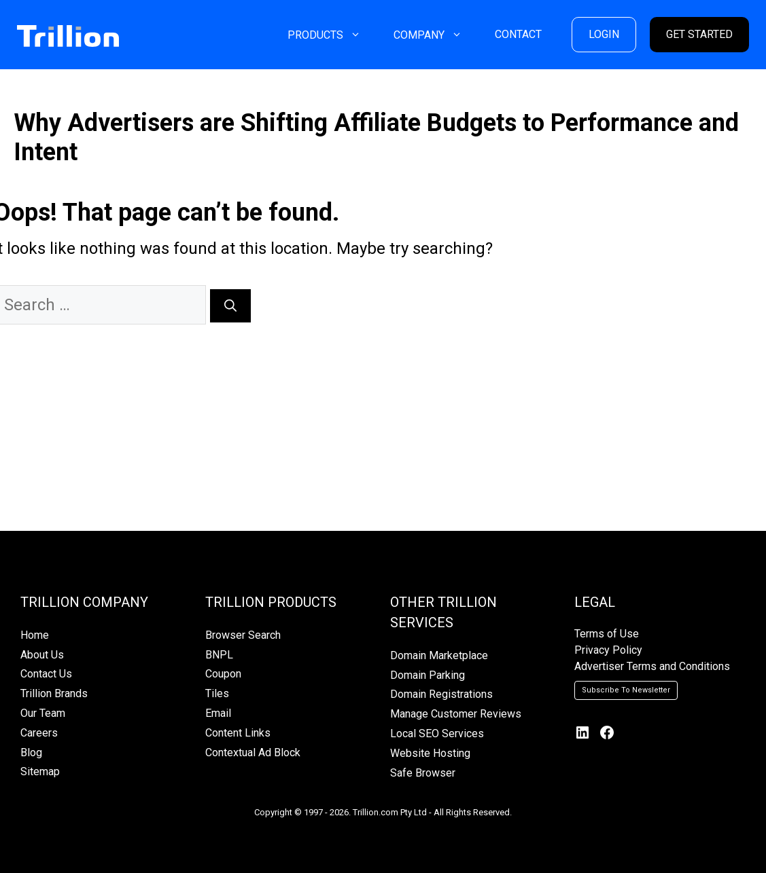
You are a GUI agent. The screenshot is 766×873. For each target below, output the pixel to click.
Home (34, 635)
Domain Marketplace (439, 655)
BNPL (219, 654)
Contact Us (46, 673)
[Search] (230, 305)
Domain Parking (427, 675)
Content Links (238, 732)
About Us (42, 654)
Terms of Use (606, 633)
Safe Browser (422, 772)
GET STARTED (699, 34)
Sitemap (40, 771)
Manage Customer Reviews (455, 713)
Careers (39, 732)
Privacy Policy (608, 650)
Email (218, 713)
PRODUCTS (332, 35)
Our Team (42, 713)
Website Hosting (430, 753)
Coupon (223, 673)
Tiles (217, 693)
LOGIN (604, 34)
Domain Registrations (441, 694)
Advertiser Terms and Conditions (652, 666)
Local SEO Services (437, 733)
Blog (31, 752)
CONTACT (518, 34)
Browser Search (243, 635)
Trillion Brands (54, 693)
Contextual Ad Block (252, 752)
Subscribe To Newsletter (626, 690)
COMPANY (436, 35)
